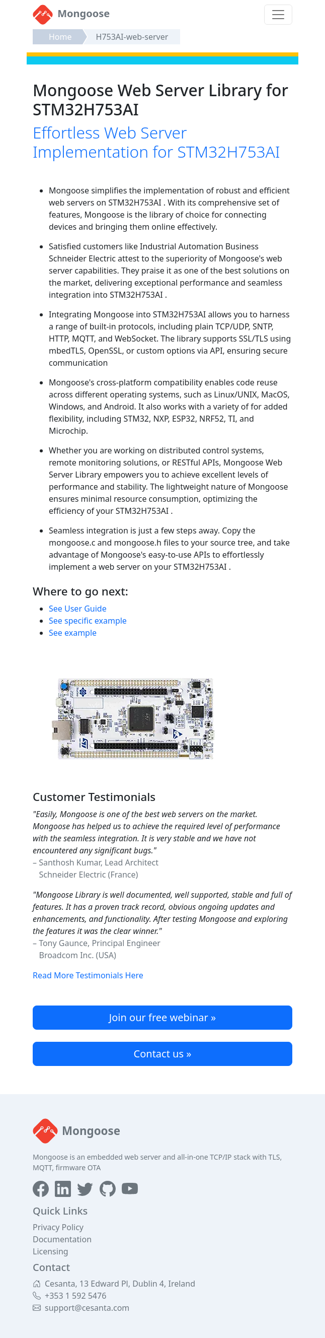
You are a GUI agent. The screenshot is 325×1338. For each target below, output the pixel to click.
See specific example (88, 620)
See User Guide (78, 608)
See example (73, 632)
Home (60, 36)
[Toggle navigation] (278, 15)
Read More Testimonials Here (88, 975)
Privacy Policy (58, 1227)
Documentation (62, 1239)
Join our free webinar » (162, 1017)
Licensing (50, 1251)
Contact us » (163, 1053)
